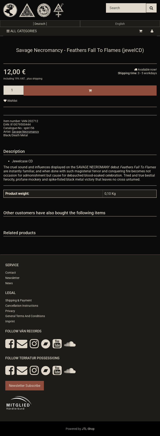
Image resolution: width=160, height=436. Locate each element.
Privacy (10, 311)
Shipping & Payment (18, 300)
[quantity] (13, 90)
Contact (10, 272)
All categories (22, 31)
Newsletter (12, 278)
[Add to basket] (90, 90)
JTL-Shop (88, 428)
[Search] (126, 8)
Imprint (10, 321)
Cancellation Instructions (21, 305)
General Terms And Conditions (25, 316)
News (9, 283)
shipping (37, 78)
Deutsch (40, 23)
